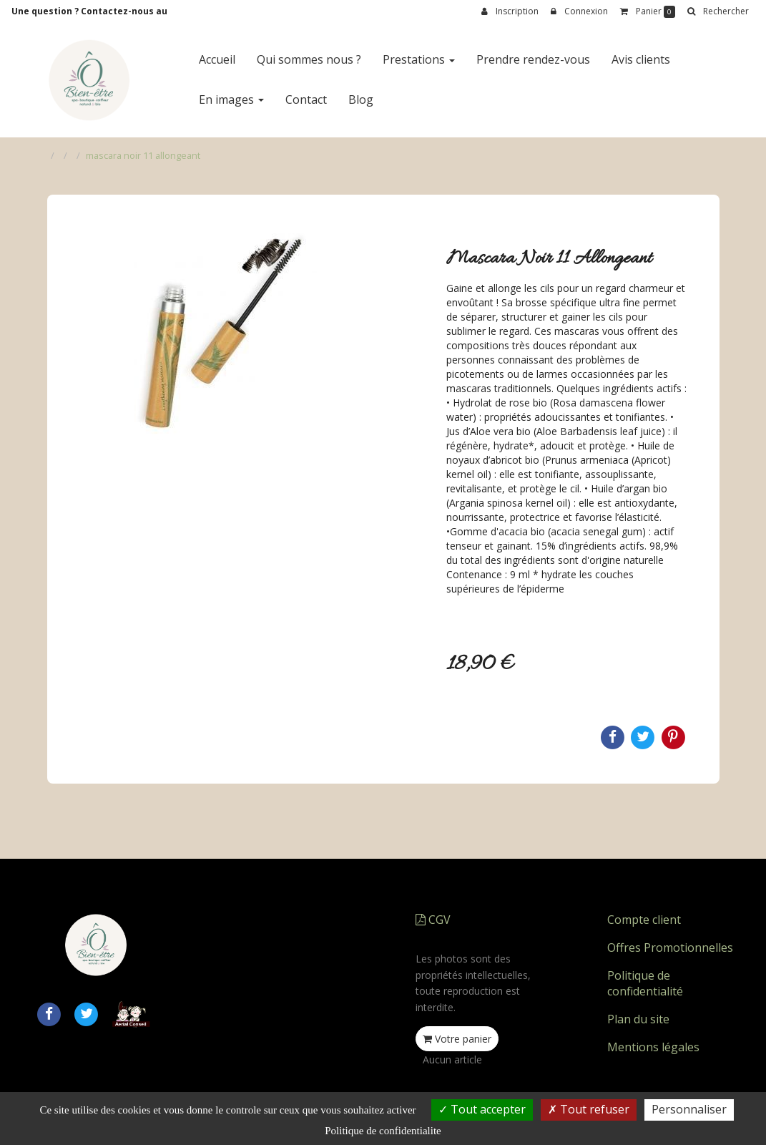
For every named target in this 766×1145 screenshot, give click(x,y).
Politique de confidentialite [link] (383, 1130)
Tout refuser (588, 1109)
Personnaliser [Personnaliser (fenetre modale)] (689, 1109)
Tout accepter (482, 1109)
